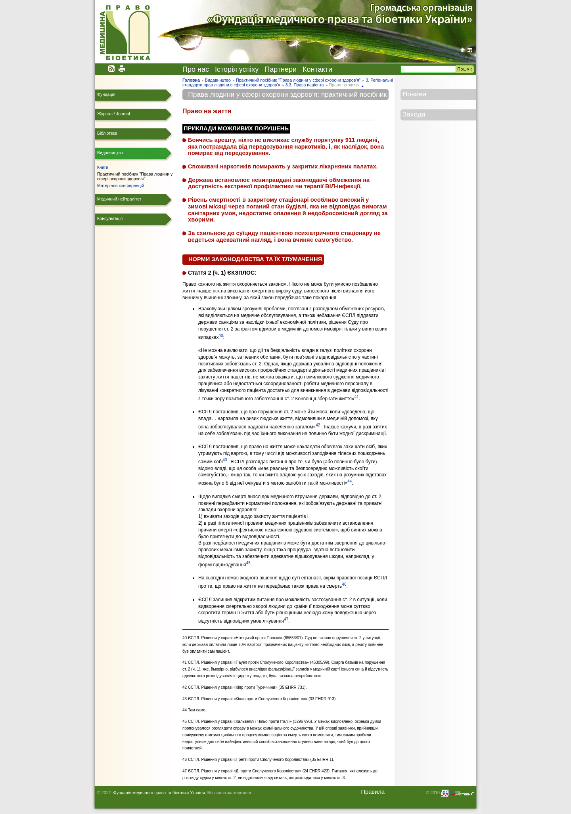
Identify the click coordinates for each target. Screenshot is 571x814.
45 (248, 563)
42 (318, 425)
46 (344, 584)
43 (225, 460)
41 (356, 397)
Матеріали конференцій (120, 185)
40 (220, 335)
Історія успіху (237, 69)
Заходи (413, 114)
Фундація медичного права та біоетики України (159, 792)
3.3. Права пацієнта (305, 84)
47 (286, 619)
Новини (414, 94)
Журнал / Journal (113, 113)
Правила (373, 792)
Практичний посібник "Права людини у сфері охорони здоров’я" (298, 80)
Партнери (280, 69)
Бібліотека (107, 133)
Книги (102, 167)
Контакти (317, 69)
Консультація (110, 218)
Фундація (106, 94)
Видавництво (218, 80)
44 (349, 481)
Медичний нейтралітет (119, 199)
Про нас (195, 69)
